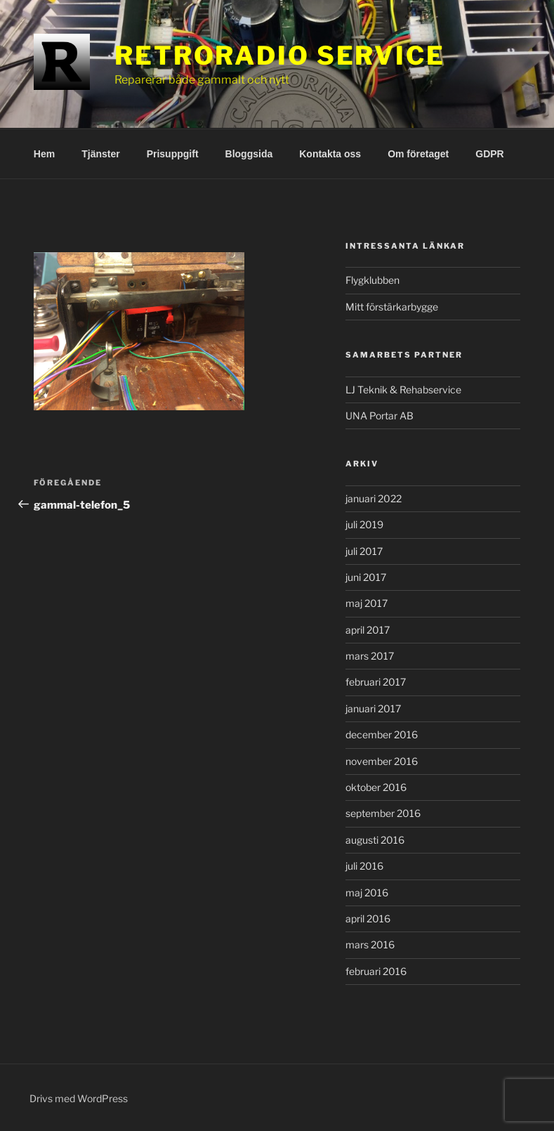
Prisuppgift (173, 153)
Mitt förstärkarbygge (391, 307)
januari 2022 (373, 498)
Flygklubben (372, 280)
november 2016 (381, 761)
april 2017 (367, 630)
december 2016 (381, 734)
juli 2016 (364, 866)
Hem (44, 153)
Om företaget (418, 153)
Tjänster (100, 153)
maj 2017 (366, 603)
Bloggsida (249, 153)
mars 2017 (369, 656)
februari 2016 (376, 971)
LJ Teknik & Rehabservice (403, 389)
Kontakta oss (330, 153)
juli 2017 (364, 551)
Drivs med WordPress (78, 1098)
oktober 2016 (376, 787)
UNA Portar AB (379, 415)
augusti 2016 (374, 840)
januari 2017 (373, 708)
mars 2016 (370, 944)
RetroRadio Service (279, 55)
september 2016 (383, 813)
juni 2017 (365, 577)
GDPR (489, 153)
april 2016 (367, 918)
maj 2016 (366, 892)
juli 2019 (364, 524)
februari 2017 (375, 682)
